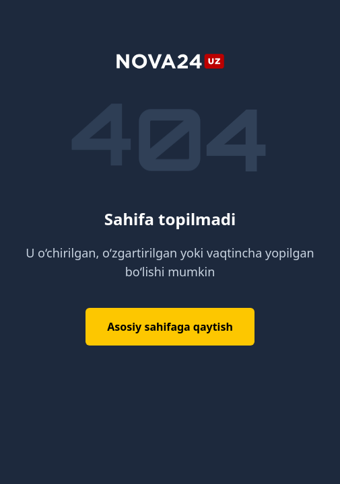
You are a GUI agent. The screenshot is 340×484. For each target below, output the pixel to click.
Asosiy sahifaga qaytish (170, 326)
